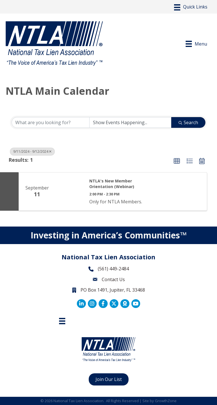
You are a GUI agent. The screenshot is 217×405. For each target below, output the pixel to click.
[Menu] (190, 7)
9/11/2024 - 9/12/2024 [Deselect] (32, 151)
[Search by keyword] (51, 122)
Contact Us (113, 279)
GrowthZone (166, 400)
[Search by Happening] (130, 122)
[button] (177, 161)
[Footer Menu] (62, 321)
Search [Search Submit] (188, 122)
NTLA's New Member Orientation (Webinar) (111, 183)
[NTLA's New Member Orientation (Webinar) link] (69, 191)
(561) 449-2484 (113, 269)
